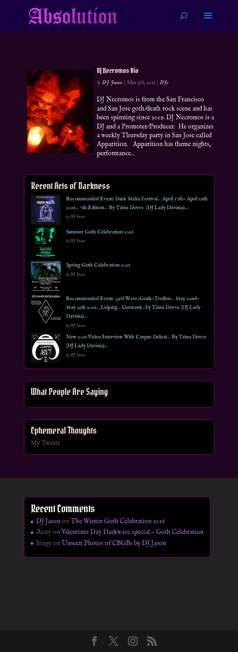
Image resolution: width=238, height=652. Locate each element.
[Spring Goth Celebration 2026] (46, 277)
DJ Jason (112, 82)
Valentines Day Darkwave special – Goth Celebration (133, 532)
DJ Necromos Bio (117, 70)
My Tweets (45, 443)
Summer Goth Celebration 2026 (99, 232)
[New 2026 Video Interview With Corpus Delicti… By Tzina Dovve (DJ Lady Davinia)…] (46, 349)
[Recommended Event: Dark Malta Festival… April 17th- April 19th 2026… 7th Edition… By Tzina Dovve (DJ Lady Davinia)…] (46, 211)
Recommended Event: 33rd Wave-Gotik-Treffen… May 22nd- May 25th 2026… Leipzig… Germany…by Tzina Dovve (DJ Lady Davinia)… (133, 307)
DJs (164, 82)
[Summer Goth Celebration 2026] (46, 244)
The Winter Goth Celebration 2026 (118, 522)
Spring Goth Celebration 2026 (98, 265)
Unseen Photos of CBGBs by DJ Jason (114, 543)
